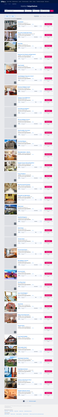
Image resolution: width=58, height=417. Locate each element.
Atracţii (34, 1)
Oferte (30, 1)
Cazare (20, 1)
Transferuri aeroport (40, 1)
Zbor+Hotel (9, 1)
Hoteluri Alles (16, 411)
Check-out (33, 9)
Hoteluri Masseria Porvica (28, 411)
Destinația (6, 9)
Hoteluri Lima (6, 411)
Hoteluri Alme (21, 411)
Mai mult (46, 1)
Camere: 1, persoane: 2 (44, 10)
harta (33, 24)
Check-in (25, 9)
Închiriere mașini (25, 1)
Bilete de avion (15, 1)
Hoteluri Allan (11, 411)
